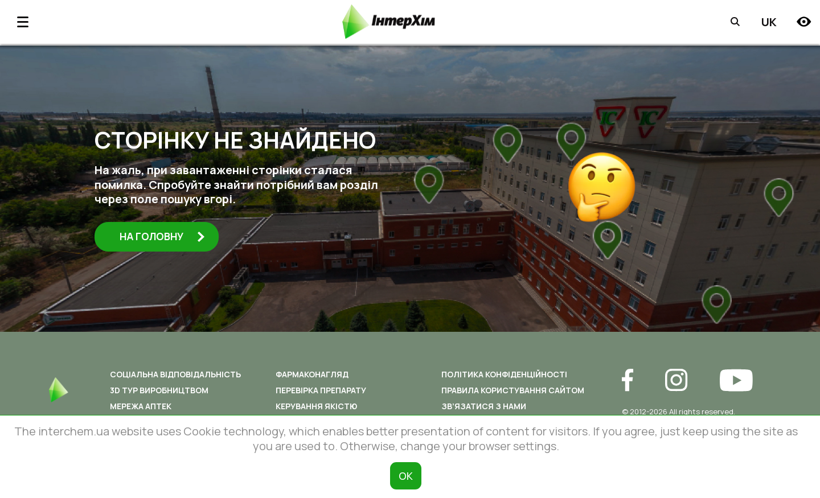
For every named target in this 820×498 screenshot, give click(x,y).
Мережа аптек (140, 406)
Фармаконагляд (312, 374)
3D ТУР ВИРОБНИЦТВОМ (159, 390)
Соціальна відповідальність (175, 374)
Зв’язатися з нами (483, 406)
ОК (406, 476)
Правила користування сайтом (512, 390)
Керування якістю (316, 406)
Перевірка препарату (321, 390)
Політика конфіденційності (504, 374)
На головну (164, 237)
